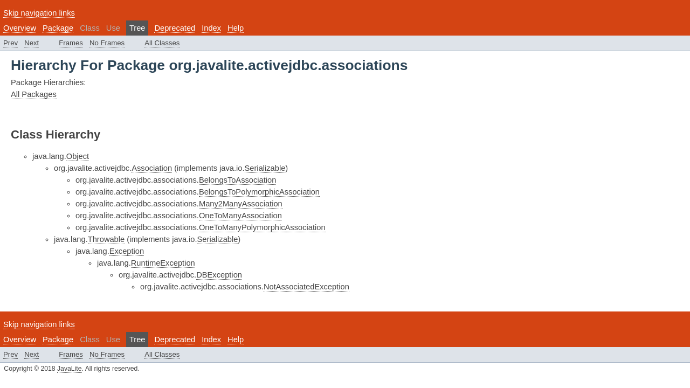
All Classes (162, 43)
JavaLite (69, 368)
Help (235, 28)
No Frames (107, 43)
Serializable (265, 168)
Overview (19, 28)
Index (211, 28)
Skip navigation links (39, 13)
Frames (71, 43)
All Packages (34, 94)
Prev (10, 43)
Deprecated (174, 28)
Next (31, 43)
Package (58, 28)
